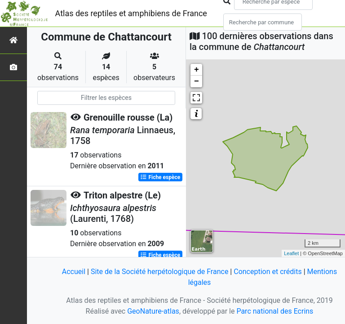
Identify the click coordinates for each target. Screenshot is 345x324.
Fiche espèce (160, 177)
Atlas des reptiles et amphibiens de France (131, 13)
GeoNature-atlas (153, 311)
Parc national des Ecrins (274, 311)
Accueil (73, 271)
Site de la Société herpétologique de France (159, 271)
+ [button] (196, 69)
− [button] (196, 81)
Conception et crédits (268, 271)
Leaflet (291, 253)
